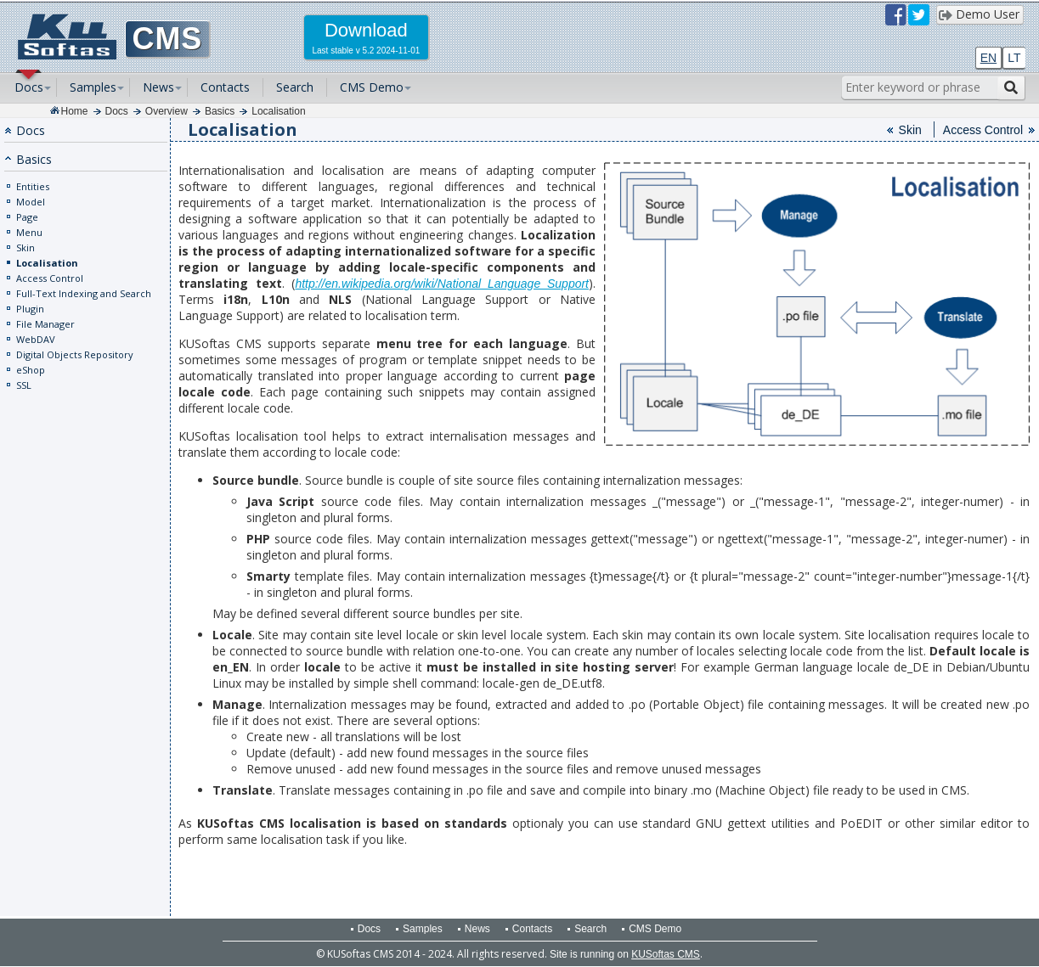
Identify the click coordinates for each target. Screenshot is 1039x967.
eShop (30, 369)
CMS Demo (372, 87)
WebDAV (35, 339)
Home (74, 111)
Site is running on (625, 954)
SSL (23, 385)
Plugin (30, 308)
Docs (28, 87)
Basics (219, 111)
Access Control (49, 278)
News (158, 87)
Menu (29, 232)
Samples (93, 87)
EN (988, 58)
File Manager (45, 324)
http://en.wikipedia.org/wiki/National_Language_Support (442, 283)
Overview (166, 111)
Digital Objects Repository (74, 354)
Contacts (225, 87)
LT (1014, 58)
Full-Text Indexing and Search (83, 293)
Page (27, 217)
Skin (25, 247)
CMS (168, 38)
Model (30, 201)
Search (294, 87)
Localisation (278, 111)
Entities (32, 186)
